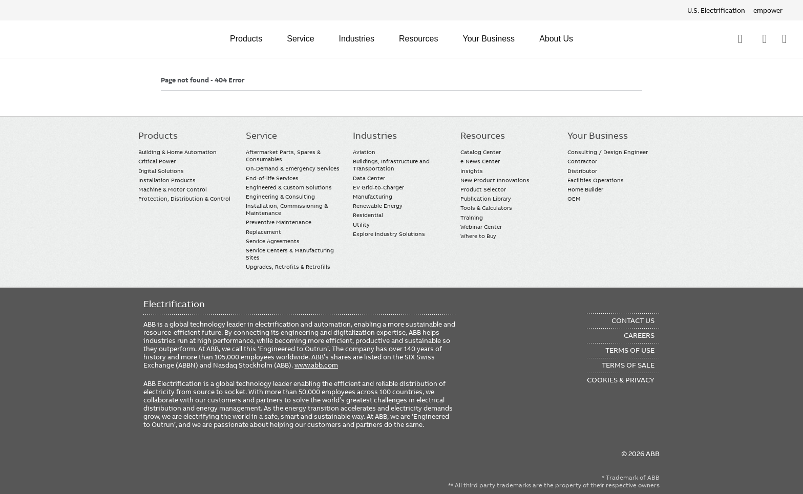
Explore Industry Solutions (389, 234)
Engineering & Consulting (280, 196)
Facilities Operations (595, 180)
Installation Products (167, 180)
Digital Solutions (161, 171)
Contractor (582, 161)
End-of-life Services (272, 178)
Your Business (488, 38)
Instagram (232, 459)
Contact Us (764, 39)
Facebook (152, 459)
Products (246, 38)
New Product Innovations (495, 180)
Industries (356, 38)
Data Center (369, 178)
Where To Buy (784, 39)
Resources (418, 38)
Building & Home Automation (177, 152)
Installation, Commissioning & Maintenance (287, 209)
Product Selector (483, 189)
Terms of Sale (628, 365)
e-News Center (480, 161)
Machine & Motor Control (172, 189)
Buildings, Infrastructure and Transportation (391, 165)
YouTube (192, 459)
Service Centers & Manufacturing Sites (290, 254)
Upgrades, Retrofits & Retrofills (288, 266)
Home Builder (585, 189)
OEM (574, 198)
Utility (361, 224)
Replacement (263, 231)
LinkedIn (172, 459)
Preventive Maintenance (278, 222)
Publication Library (485, 198)
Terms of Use (629, 350)
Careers (639, 335)
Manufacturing (372, 196)
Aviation (364, 152)
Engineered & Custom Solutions (289, 187)
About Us (556, 38)
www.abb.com (316, 365)
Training (471, 217)
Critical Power (157, 161)
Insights (471, 171)
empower (768, 10)
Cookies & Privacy (620, 379)
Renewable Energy (378, 205)
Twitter (212, 459)
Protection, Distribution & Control (184, 198)
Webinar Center (481, 226)
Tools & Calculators (486, 207)
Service (300, 38)
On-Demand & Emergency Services (293, 168)
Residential (368, 215)
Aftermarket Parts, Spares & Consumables (283, 155)
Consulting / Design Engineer (607, 152)
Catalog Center (480, 152)
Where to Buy (478, 236)
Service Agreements (273, 241)
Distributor (582, 171)
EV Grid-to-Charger (378, 187)
